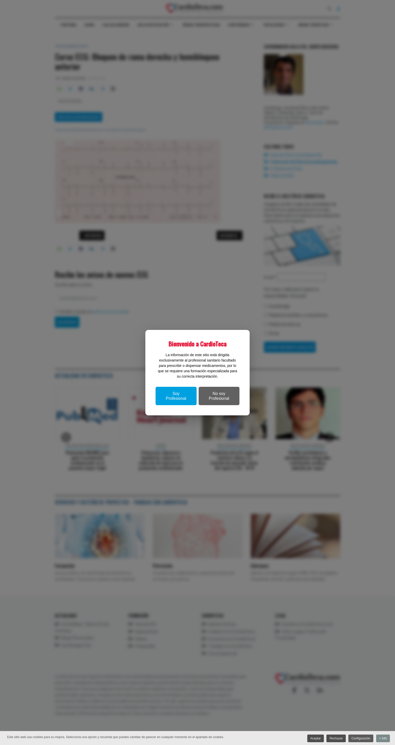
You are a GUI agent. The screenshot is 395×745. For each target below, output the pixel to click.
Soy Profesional (176, 396)
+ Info (383, 738)
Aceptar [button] (313, 738)
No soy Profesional (219, 396)
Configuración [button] (360, 738)
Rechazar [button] (334, 738)
